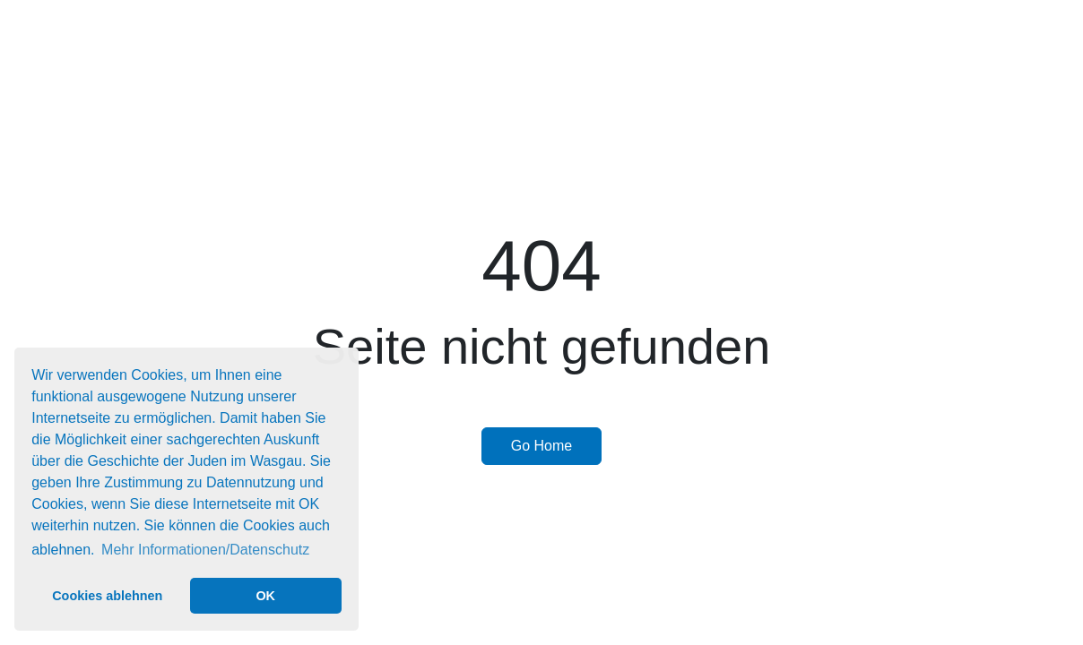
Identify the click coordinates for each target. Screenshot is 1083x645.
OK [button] (265, 596)
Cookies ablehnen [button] (107, 596)
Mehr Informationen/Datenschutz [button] (205, 549)
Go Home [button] (541, 445)
